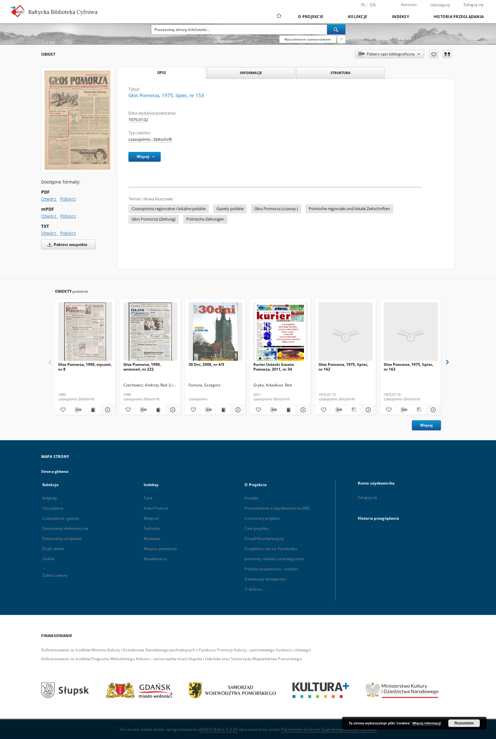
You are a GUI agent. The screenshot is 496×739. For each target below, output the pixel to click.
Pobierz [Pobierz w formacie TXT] (68, 233)
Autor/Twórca (156, 508)
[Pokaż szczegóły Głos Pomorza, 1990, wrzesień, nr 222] (172, 410)
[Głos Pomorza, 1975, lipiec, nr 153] (77, 120)
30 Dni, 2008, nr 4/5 (206, 364)
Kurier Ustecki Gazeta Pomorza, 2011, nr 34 (273, 367)
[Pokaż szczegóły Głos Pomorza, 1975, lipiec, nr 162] (367, 410)
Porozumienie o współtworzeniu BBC (277, 508)
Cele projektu (257, 528)
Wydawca (152, 538)
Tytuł (148, 498)
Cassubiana (52, 508)
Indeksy (400, 16)
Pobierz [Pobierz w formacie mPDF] (68, 216)
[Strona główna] (278, 16)
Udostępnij (440, 5)
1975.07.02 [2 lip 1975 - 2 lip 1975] (138, 119)
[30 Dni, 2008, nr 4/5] (215, 333)
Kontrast (409, 4)
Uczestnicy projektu (262, 518)
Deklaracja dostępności (266, 579)
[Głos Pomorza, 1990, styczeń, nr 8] (85, 333)
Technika (152, 528)
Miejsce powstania (160, 548)
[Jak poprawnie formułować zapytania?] (341, 39)
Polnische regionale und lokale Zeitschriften (349, 208)
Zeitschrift (162, 139)
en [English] (372, 5)
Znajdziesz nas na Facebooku (271, 548)
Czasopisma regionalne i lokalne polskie (169, 208)
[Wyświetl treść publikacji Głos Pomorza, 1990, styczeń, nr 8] (92, 410)
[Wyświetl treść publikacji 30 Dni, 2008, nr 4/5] (223, 410)
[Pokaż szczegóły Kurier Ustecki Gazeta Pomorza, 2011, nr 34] (302, 410)
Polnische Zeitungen (205, 219)
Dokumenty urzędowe (62, 538)
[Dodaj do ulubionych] (433, 54)
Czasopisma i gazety (60, 518)
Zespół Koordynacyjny (264, 538)
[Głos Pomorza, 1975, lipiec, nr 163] (410, 333)
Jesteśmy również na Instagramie (274, 558)
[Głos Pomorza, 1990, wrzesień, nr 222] (150, 333)
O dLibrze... (254, 589)
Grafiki (48, 558)
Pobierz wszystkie (66, 244)
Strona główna (55, 471)
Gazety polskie (230, 208)
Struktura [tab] (340, 72)
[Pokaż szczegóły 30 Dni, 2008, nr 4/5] (237, 410)
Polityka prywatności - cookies (271, 569)
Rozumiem (464, 723)
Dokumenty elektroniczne (65, 528)
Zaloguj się (473, 4)
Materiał (151, 518)
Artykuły (49, 498)
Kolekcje (357, 16)
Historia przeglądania (459, 16)
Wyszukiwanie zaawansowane (307, 39)
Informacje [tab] (251, 72)
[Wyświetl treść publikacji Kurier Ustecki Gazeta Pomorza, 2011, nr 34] (288, 410)
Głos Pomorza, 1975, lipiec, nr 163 (408, 367)
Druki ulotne (53, 548)
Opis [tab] (161, 73)
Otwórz (49, 199)
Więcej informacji (426, 723)
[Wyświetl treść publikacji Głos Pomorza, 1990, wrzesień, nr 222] (158, 410)
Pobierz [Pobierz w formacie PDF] (68, 199)
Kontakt (251, 498)
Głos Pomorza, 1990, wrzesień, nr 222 (142, 367)
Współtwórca (155, 558)
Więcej (426, 425)
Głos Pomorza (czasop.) (276, 208)
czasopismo (139, 139)
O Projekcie (310, 16)
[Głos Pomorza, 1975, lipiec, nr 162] (345, 333)
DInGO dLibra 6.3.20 (218, 729)
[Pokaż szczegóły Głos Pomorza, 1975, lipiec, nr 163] (432, 410)
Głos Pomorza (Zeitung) (154, 219)
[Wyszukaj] (336, 29)
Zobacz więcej (55, 575)
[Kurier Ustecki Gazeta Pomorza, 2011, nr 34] (280, 333)
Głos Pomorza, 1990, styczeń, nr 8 (85, 367)
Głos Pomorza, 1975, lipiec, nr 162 (343, 367)
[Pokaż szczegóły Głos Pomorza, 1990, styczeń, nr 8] (107, 410)
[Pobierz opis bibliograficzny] (77, 410)
